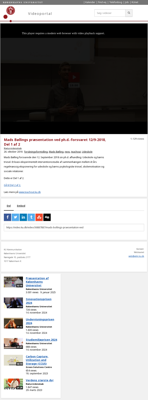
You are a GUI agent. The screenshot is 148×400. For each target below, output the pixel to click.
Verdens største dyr (40, 380)
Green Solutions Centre (39, 367)
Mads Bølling (56, 151)
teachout (76, 151)
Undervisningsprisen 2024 (40, 321)
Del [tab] (9, 205)
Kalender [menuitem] (90, 2)
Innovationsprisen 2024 (38, 301)
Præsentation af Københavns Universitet (37, 281)
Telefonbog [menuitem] (115, 2)
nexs (67, 151)
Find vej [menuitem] (102, 2)
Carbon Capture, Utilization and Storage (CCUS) (37, 360)
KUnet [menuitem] (135, 2)
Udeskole (87, 151)
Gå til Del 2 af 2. (12, 185)
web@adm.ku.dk (136, 256)
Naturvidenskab (13, 148)
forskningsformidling (36, 151)
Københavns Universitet (39, 289)
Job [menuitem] (127, 2)
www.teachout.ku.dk (30, 192)
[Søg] (129, 13)
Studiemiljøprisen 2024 (41, 339)
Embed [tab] (21, 205)
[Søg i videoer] (109, 13)
